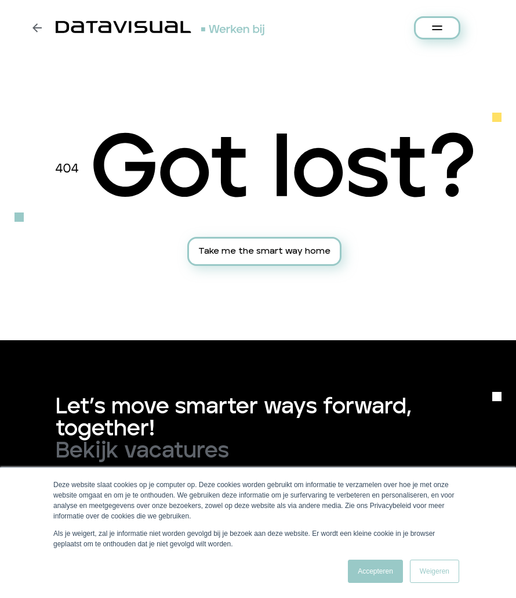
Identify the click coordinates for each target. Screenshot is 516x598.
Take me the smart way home (264, 251)
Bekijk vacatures (142, 451)
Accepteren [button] (375, 571)
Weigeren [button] (434, 571)
